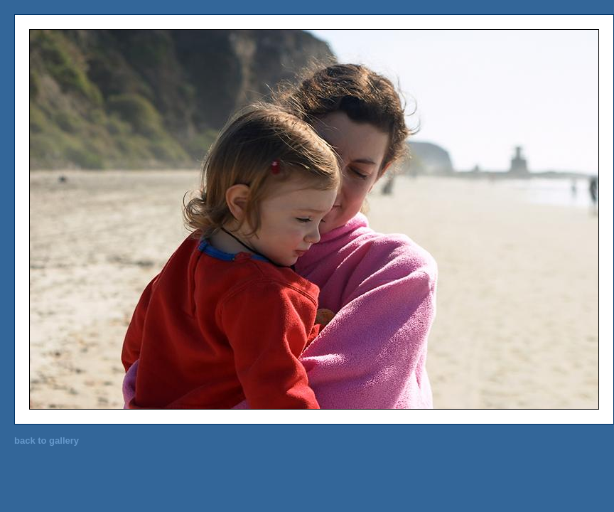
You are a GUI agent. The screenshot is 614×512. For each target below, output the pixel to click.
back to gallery (46, 440)
